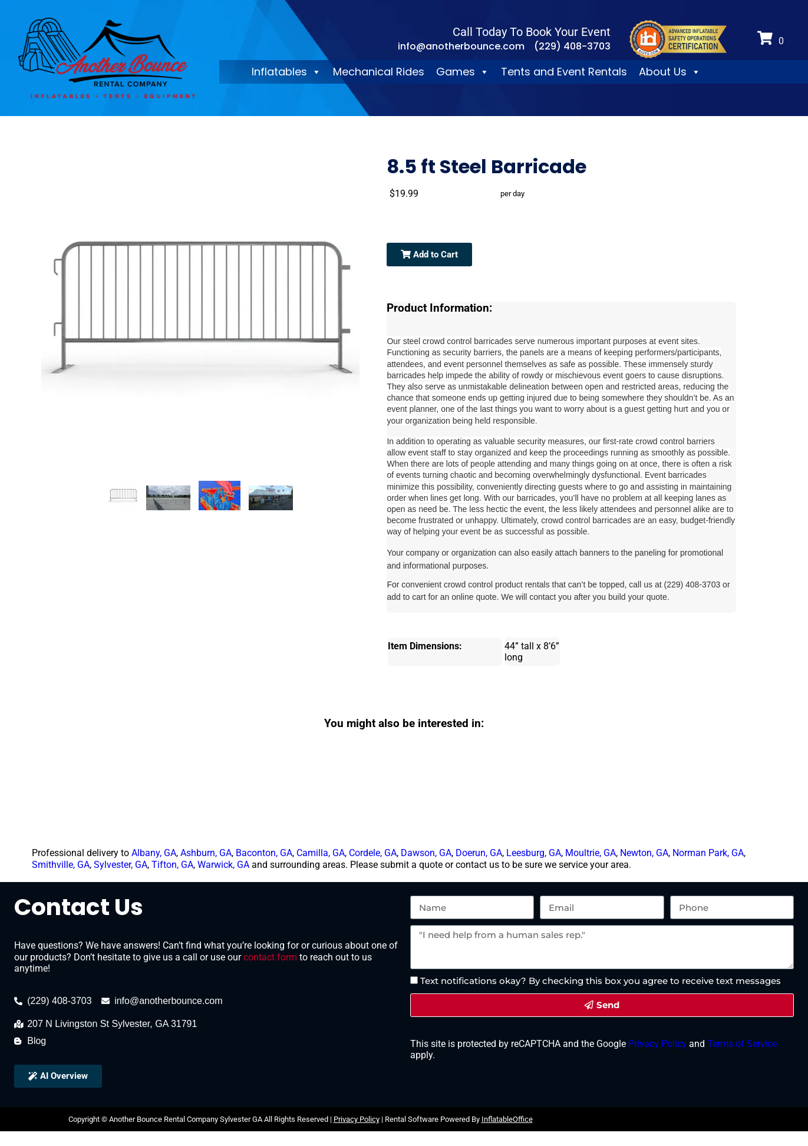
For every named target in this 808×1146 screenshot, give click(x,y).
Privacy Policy (656, 1043)
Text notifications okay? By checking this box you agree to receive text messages (600, 980)
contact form (270, 957)
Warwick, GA (223, 864)
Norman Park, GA (708, 852)
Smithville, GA (61, 864)
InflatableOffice (507, 1119)
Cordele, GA (373, 852)
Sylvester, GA (120, 864)
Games (462, 72)
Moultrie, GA (590, 852)
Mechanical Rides (378, 71)
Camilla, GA (320, 852)
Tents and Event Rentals (564, 71)
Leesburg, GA (533, 852)
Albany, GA (153, 852)
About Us (670, 72)
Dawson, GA (426, 852)
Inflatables (286, 72)
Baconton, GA (264, 852)
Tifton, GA (172, 864)
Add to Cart (429, 254)
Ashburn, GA (206, 852)
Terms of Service (741, 1043)
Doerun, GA (479, 852)
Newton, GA (644, 852)
